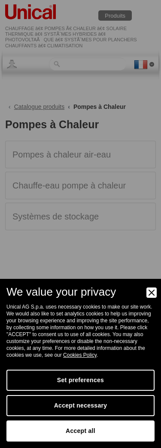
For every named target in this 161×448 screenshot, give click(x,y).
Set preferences (80, 380)
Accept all (80, 430)
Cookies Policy (80, 355)
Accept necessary (80, 405)
